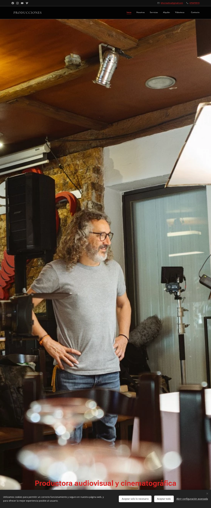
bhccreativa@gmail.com (172, 3)
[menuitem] (133, 13)
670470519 (194, 3)
